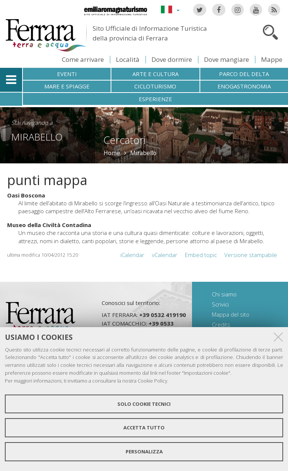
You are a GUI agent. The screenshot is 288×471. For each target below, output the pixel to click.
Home (112, 153)
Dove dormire (172, 59)
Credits (221, 324)
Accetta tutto (144, 427)
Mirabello (37, 136)
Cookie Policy (152, 380)
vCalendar (164, 255)
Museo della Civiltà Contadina (49, 225)
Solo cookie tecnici (144, 404)
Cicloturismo (155, 86)
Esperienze (155, 99)
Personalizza (144, 451)
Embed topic (201, 255)
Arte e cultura (155, 74)
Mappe (271, 59)
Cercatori (125, 140)
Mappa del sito (230, 314)
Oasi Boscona (26, 195)
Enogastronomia (244, 86)
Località (128, 59)
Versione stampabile (250, 255)
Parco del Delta (244, 74)
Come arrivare (83, 59)
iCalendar (132, 255)
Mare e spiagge (67, 86)
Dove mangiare (226, 59)
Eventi (67, 74)
